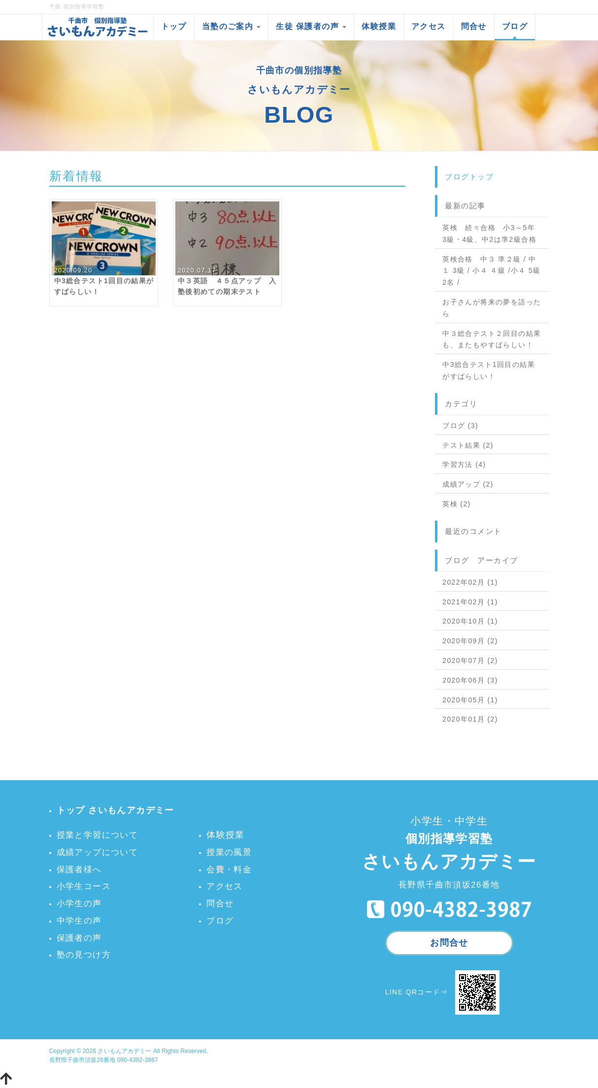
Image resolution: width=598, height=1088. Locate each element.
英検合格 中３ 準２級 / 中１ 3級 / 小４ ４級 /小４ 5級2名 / (491, 271)
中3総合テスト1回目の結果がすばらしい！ (488, 370)
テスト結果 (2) (468, 445)
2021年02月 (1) (470, 602)
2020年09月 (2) (470, 641)
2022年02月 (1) (470, 582)
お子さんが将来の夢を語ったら (491, 308)
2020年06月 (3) (470, 680)
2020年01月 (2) (470, 719)
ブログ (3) (460, 425)
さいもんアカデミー (124, 1051)
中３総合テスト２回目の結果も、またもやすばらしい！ (491, 339)
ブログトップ (469, 176)
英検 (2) (456, 504)
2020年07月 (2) (470, 660)
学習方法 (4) (464, 464)
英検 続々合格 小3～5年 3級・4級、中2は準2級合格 (489, 233)
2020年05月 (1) (470, 700)
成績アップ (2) (468, 484)
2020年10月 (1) (470, 621)
